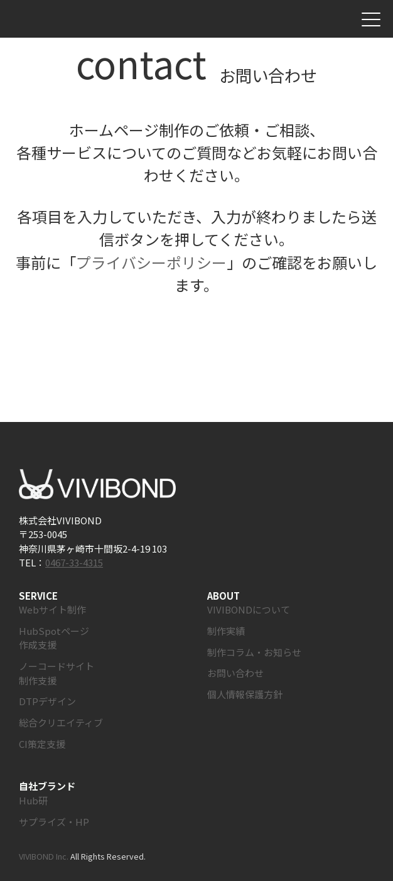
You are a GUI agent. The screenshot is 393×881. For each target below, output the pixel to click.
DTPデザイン (47, 701)
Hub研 (33, 800)
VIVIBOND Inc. (43, 856)
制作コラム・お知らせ (254, 652)
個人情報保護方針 (245, 694)
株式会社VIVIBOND (65, 19)
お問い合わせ (344, 19)
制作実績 (226, 630)
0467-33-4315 (74, 562)
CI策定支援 (42, 743)
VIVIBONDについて (248, 609)
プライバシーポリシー (151, 262)
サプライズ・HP (54, 821)
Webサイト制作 (52, 609)
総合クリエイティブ (61, 722)
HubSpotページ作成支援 (54, 638)
